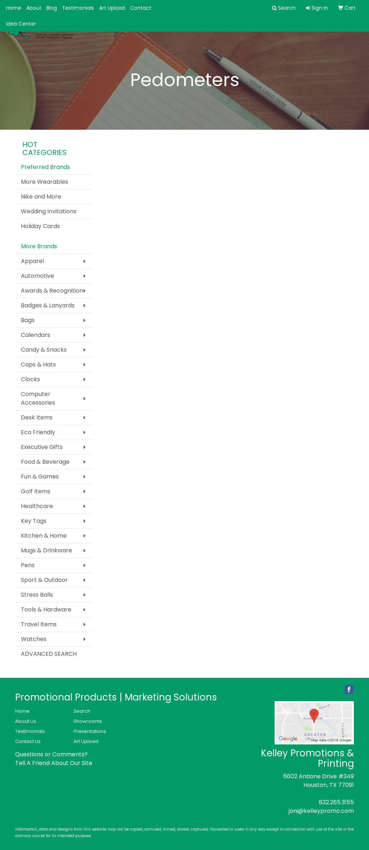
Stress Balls (37, 595)
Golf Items (35, 491)
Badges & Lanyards (48, 305)
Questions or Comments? (51, 754)
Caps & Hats (38, 364)
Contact (140, 8)
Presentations (90, 731)
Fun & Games (40, 476)
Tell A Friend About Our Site (53, 763)
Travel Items (39, 624)
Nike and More (41, 196)
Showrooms (88, 721)
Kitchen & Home (44, 535)
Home (13, 8)
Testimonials (78, 8)
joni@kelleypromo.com (321, 811)
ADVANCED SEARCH (49, 654)
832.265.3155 (336, 802)
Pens (28, 565)
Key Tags (33, 521)
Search (82, 711)
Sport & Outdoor (44, 580)
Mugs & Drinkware (46, 550)
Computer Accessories (38, 398)
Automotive (37, 276)
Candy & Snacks (44, 350)
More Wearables (44, 182)
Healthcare (37, 506)
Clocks (30, 379)
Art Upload (112, 8)
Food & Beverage (45, 462)
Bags (28, 320)
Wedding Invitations (48, 211)
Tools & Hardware (46, 609)
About (33, 8)
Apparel (32, 261)
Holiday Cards (40, 226)
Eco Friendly (38, 432)
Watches (33, 639)
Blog (51, 8)
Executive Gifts (42, 447)
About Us (25, 721)
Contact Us (28, 741)
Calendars (35, 335)
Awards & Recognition (52, 290)
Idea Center (21, 23)
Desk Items (37, 417)
